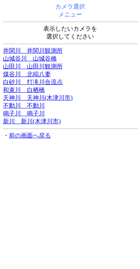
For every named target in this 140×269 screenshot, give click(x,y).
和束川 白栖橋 (24, 90)
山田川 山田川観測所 (33, 66)
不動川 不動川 (24, 105)
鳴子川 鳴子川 (24, 113)
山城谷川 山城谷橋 (30, 58)
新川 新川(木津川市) (32, 121)
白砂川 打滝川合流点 (33, 82)
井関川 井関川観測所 (33, 50)
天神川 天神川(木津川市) (38, 98)
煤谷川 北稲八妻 (27, 74)
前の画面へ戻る (30, 135)
